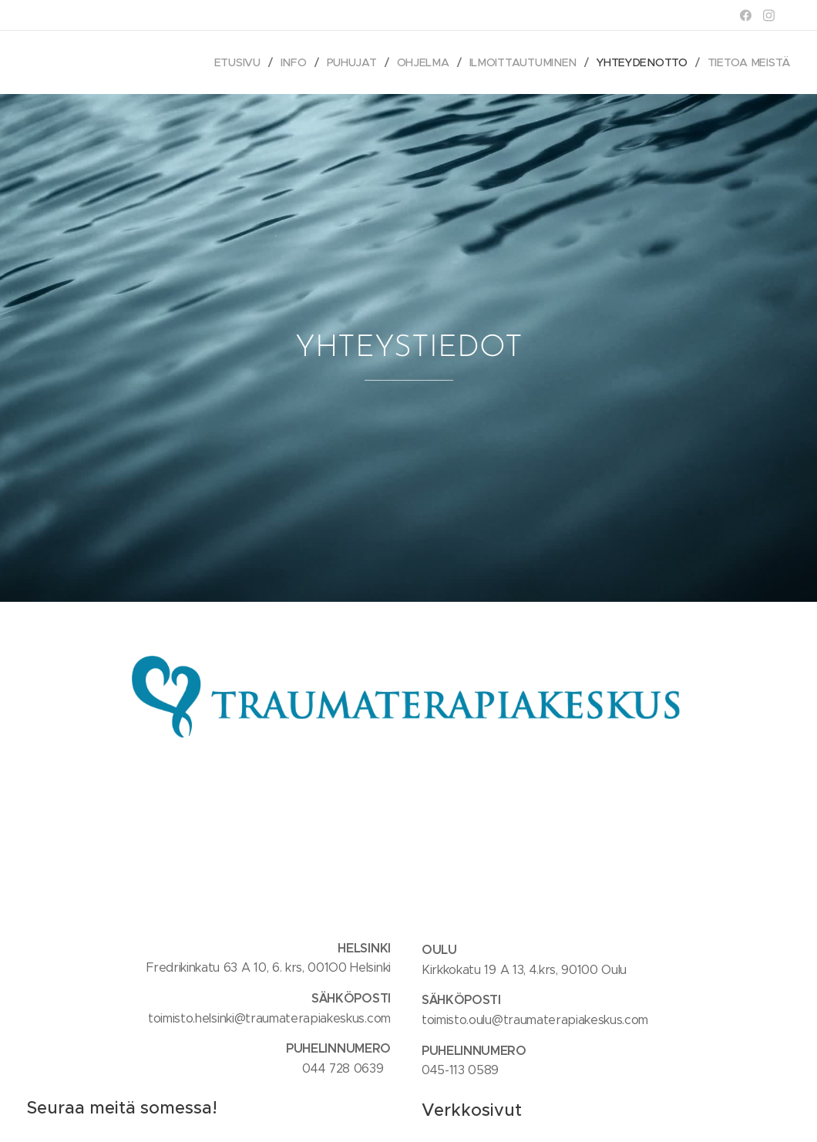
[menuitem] (242, 62)
